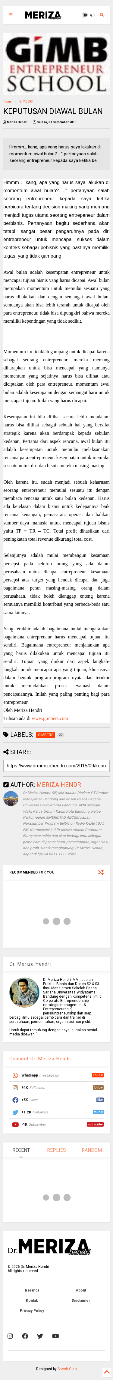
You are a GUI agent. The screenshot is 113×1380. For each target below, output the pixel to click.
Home (7, 101)
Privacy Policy (32, 1311)
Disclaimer (81, 1300)
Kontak (32, 1300)
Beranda (32, 1290)
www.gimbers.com (50, 718)
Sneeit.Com (67, 1369)
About (81, 1290)
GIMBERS (26, 101)
